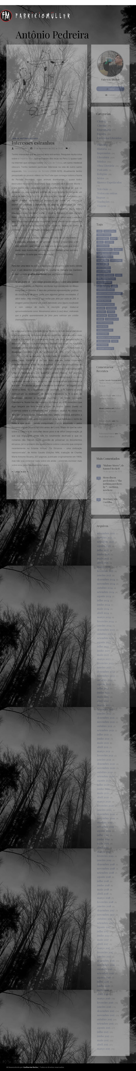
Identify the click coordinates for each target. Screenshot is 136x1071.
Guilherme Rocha (30, 1067)
